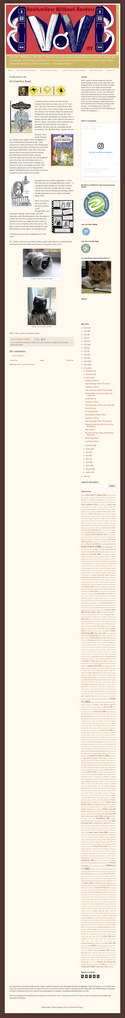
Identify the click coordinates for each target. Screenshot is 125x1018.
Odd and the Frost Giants (88, 830)
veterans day (101, 952)
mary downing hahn (86, 790)
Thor (99, 936)
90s (82, 500)
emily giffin (110, 623)
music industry (85, 816)
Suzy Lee (103, 924)
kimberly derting (87, 744)
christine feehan (111, 584)
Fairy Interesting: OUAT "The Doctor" (98, 384)
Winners (83, 962)
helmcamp (113, 673)
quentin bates (112, 853)
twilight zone (106, 945)
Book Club (90, 544)
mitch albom (110, 811)
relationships (103, 869)
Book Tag (89, 549)
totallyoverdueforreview (88, 943)
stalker (85, 906)
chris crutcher (90, 584)
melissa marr (100, 802)
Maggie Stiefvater (92, 779)
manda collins (98, 781)
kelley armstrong (106, 737)
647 (108, 497)
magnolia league (109, 779)
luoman (66, 1007)
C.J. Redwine (110, 563)
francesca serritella (86, 645)
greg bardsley (110, 661)
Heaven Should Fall (91, 438)
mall (82, 781)
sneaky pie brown (91, 897)
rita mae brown (96, 873)
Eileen (83, 619)
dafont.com (48, 988)
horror (106, 680)
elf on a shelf (93, 619)
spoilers (105, 901)
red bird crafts (94, 869)
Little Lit (90, 772)
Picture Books (98, 846)
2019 (86, 344)
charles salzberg (105, 579)
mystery (96, 816)
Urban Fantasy (94, 948)
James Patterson (95, 691)
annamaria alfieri (108, 523)
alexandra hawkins (86, 509)
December (89, 371)
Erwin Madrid (88, 631)
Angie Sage (104, 518)
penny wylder (106, 841)
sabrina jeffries (94, 885)
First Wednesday (104, 640)
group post (92, 666)
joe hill (96, 716)
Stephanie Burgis (85, 908)
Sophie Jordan (106, 899)
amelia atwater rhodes (93, 516)
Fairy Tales (98, 633)
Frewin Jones (90, 647)
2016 (86, 354)
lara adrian (93, 746)
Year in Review (109, 964)
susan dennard (96, 920)
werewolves (101, 957)
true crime (84, 945)
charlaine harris (96, 577)
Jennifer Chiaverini (108, 702)
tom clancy (94, 941)
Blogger (80, 1007)
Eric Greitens (107, 626)
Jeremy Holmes (96, 707)
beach (108, 534)
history (97, 677)
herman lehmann (87, 675)
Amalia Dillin (92, 514)
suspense (83, 924)
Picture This (110, 846)
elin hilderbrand (104, 619)
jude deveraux (101, 725)
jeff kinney (99, 699)
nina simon (111, 825)
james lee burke (106, 689)
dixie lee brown (91, 610)
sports (111, 901)
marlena (90, 788)
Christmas (86, 587)
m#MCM (106, 776)
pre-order (83, 851)
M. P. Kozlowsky (96, 776)
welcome (107, 955)
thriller (105, 936)
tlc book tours (110, 938)
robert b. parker (109, 876)
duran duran (99, 614)
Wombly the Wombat (16, 345)
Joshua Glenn (91, 723)
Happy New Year (88, 670)
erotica (113, 628)
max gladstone (112, 795)
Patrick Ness (84, 841)
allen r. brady (105, 509)
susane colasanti (87, 922)
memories (102, 804)
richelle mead (110, 871)
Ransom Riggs (94, 862)
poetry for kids (92, 848)
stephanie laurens (97, 908)
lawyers (85, 756)
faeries (107, 631)
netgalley (105, 821)
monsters (83, 813)
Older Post (70, 360)
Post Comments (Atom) (26, 364)
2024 (86, 335)
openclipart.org (14, 988)
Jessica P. (98, 711)
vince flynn (110, 952)
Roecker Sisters (102, 880)
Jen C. (106, 699)
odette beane (100, 830)
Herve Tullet (97, 675)
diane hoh (107, 607)
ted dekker (99, 929)
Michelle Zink (85, 809)
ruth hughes (84, 885)
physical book (87, 846)
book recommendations (106, 544)
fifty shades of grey (105, 638)
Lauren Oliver (98, 753)
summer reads (85, 918)
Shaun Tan (113, 892)
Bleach (97, 539)
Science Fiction (100, 888)
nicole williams (101, 825)
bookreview (84, 554)
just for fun (105, 730)
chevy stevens (99, 582)
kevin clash (108, 739)
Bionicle (91, 539)
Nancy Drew (88, 818)
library (97, 760)
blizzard (103, 539)
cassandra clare (110, 568)
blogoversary (95, 541)
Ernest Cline (104, 628)
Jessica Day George (104, 709)
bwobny (112, 177)
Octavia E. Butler (109, 828)
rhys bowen (101, 871)
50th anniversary (100, 497)
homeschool (97, 680)
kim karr (113, 742)
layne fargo (112, 756)
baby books (104, 530)
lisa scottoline (105, 770)
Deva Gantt (90, 607)
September (89, 445)
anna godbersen (105, 521)
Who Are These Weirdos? (26, 70)
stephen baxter (85, 911)
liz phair (99, 772)
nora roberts (84, 828)
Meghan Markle (103, 800)
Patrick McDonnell (108, 839)
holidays (103, 677)
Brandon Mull (104, 556)
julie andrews (85, 728)
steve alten (95, 913)
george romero (105, 654)
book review (87, 546)
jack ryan (88, 689)
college (83, 593)
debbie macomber (94, 605)
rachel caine (90, 858)
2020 (86, 341)
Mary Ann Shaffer (99, 788)
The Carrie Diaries (106, 934)
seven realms (110, 890)
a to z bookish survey (93, 500)
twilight (98, 945)
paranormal (90, 837)
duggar (111, 612)
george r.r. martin (93, 654)
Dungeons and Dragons (87, 614)
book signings (106, 547)
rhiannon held (91, 871)
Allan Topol (97, 509)
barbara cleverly (104, 532)
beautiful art (90, 537)
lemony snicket (98, 758)
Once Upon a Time (96, 832)
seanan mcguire (87, 890)
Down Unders (32, 342)
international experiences (104, 684)
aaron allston (106, 500)
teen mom (108, 929)
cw (109, 598)
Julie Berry (94, 728)
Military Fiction (86, 811)
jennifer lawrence (86, 704)
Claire (92, 591)
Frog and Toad (107, 647)
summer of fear (108, 915)
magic (101, 779)
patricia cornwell (85, 839)
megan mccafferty (92, 800)
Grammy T (87, 661)
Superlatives (112, 918)
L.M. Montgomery (109, 744)
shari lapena (104, 892)
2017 (86, 351)
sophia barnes (96, 899)
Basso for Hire (91, 534)
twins (114, 945)
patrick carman (97, 839)
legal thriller (87, 758)
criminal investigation (94, 598)
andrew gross (105, 516)
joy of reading (85, 725)
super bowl (95, 918)
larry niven (102, 746)
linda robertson (102, 765)
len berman (109, 758)
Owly (82, 837)
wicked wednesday (107, 959)
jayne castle (84, 699)
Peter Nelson (91, 844)
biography (83, 539)
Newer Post (14, 360)
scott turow (112, 887)
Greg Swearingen (93, 663)
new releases (104, 823)
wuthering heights (92, 964)
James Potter (106, 691)
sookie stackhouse (86, 899)
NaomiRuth (64, 342)
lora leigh (97, 774)
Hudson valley (95, 682)
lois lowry (90, 774)
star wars (92, 906)
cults (104, 598)
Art (87, 528)
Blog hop (111, 539)
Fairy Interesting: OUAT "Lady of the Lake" (100, 405)
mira (95, 811)
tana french (112, 927)
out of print (100, 835)
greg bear (83, 663)
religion (111, 869)
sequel (96, 890)
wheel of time (95, 959)
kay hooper (92, 737)
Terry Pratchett (99, 931)
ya (100, 964)
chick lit (107, 582)
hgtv (105, 675)
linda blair (84, 765)
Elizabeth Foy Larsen (93, 621)
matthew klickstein (89, 793)
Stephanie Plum (109, 908)
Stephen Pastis (109, 911)
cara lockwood (97, 565)
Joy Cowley (110, 723)
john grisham (107, 718)
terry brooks (89, 931)
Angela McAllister (94, 518)
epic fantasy (97, 626)
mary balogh (110, 788)
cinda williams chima (104, 589)
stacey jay (105, 904)
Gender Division (103, 651)
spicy (98, 901)
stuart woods (103, 913)
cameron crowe (85, 565)
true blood (108, 943)
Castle (82, 570)
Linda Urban (112, 765)
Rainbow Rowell (108, 860)
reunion (83, 871)
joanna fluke (100, 714)
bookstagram (105, 554)
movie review (93, 814)
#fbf (82, 495)
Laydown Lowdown (92, 380)
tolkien (83, 941)
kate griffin (105, 735)
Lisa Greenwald (109, 767)
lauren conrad (85, 751)
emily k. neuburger (86, 626)
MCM (95, 797)
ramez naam (84, 862)
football (113, 640)
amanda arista (104, 514)
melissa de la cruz (89, 802)
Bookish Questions (96, 552)
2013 (86, 365)
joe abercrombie (86, 716)
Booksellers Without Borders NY (95, 177)
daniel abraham (109, 600)
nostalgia (92, 828)
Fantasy (92, 635)
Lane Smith (84, 746)
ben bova (99, 537)
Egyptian (111, 617)
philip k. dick (101, 844)
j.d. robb (99, 686)
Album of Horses (98, 507)
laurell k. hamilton (86, 748)
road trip (89, 876)
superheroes (103, 918)
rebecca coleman (99, 866)
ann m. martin (85, 521)
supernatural (86, 920)
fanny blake (84, 635)
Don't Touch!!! (90, 429)
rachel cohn (99, 858)
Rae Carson (98, 860)
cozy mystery (109, 596)
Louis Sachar (106, 774)
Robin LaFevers (91, 880)
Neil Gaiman (97, 821)
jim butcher (109, 711)
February (89, 469)
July (87, 452)
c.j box (93, 563)
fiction (93, 638)
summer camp (96, 915)
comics (89, 593)
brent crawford (94, 559)
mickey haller (96, 809)
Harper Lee (107, 670)
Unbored (85, 948)
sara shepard (103, 885)
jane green (99, 693)
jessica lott (89, 711)
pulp (104, 853)
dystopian (108, 614)
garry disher (107, 649)
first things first (92, 640)
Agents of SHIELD (107, 502)
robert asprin (98, 876)
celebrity (97, 572)
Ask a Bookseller (95, 70)
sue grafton (112, 913)
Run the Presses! (90, 408)
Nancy (114, 816)
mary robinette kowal (110, 790)
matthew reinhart (102, 793)
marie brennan (104, 786)
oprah (93, 835)
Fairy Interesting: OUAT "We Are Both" (98, 421)
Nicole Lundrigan (90, 825)
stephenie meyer (85, 913)
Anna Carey (95, 521)
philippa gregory (111, 844)
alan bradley (101, 504)
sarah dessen (89, 887)
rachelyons (85, 860)
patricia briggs (109, 837)
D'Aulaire (90, 600)
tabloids (94, 927)
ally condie (91, 511)
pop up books (110, 848)
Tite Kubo (95, 938)
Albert (110, 504)
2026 (86, 328)
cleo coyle (101, 591)
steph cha (110, 906)
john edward (90, 718)
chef (91, 582)
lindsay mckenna (87, 767)
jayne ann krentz (108, 696)
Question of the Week (89, 855)
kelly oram (91, 739)
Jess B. (106, 707)
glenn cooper (89, 658)
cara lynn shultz (108, 565)
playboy (83, 848)
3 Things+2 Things (88, 497)
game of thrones (96, 649)
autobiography (93, 530)
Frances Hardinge (108, 642)
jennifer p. (97, 704)
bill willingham (109, 537)
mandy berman (109, 781)
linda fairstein (92, 765)
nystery (99, 828)
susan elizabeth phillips (109, 920)
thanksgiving (94, 934)
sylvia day (86, 927)
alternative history (101, 511)
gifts (94, 656)
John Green (99, 718)
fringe (98, 647)
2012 (86, 368)
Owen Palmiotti (109, 835)
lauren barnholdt (98, 748)
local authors (107, 772)
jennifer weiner (108, 704)
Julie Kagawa (112, 728)
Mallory (88, 781)
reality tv (90, 866)
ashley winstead (95, 528)
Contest (107, 594)
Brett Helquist (105, 559)
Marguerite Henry (93, 786)
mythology (106, 816)
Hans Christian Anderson (109, 668)
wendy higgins (91, 957)
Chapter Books (96, 575)
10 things (98, 495)
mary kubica (98, 790)
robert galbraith (96, 878)
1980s (108, 495)
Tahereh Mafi (102, 927)
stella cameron (101, 906)
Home (10, 70)
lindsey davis (98, 767)
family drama (109, 633)
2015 (86, 358)
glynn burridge (112, 658)
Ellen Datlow (106, 621)
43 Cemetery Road (91, 411)
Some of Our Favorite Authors (74, 70)
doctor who (101, 610)
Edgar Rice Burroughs (100, 617)
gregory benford (104, 663)
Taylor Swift (86, 929)
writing (83, 964)
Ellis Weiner (91, 623)
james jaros (96, 689)
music (110, 814)
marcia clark (91, 783)
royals (112, 883)
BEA (101, 534)
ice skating (113, 682)
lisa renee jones (94, 769)
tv (90, 945)
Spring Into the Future (87, 904)
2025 (86, 331)
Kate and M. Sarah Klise (44, 342)
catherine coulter (102, 570)
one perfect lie (112, 832)
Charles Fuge (84, 579)
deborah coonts (106, 605)
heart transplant (103, 673)
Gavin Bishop (92, 651)
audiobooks (105, 528)
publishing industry (96, 853)
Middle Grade (56, 342)
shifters (85, 894)
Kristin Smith (97, 744)
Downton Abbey (90, 612)
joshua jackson (101, 723)
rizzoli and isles (106, 874)
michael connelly (108, 806)
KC (98, 737)
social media (110, 897)
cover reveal (99, 596)
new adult (95, 823)
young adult (86, 966)
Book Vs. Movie (100, 549)
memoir (93, 804)
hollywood (87, 680)
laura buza (110, 746)
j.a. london (91, 686)
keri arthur (99, 739)
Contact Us (111, 70)
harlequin (98, 670)
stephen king (97, 911)
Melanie (113, 800)
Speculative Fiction (88, 901)
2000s (114, 495)
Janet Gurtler (97, 696)
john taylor (92, 721)
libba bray (90, 760)
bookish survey (109, 552)
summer (86, 915)
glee (82, 658)
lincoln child (101, 763)
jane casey (91, 693)
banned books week (21, 342)
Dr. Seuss (103, 612)
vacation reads (91, 950)
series (102, 890)
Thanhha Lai (84, 934)
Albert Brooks (85, 507)
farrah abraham (103, 635)
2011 (85, 476)
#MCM (88, 495)
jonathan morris (102, 721)
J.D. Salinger (107, 686)
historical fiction (88, 677)
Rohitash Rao (112, 880)
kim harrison (105, 742)
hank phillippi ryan (94, 668)
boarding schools (106, 541)
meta (85, 806)
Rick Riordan (85, 874)
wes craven (110, 957)
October (88, 378)
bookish (110, 549)
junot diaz (85, 730)
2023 (86, 338)
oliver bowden (110, 830)
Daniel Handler (85, 603)
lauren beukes (109, 748)
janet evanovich (86, 696)
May (87, 459)
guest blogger (105, 666)
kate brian (96, 735)
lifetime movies (92, 763)
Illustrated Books (89, 684)
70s (113, 497)
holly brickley (112, 677)
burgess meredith (101, 561)
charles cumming (109, 577)
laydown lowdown (96, 756)
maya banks (87, 797)
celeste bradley (106, 572)
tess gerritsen (109, 931)
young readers (99, 967)
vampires (103, 950)
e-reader (89, 617)
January (88, 472)
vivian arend (84, 955)
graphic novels (99, 661)
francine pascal (98, 645)
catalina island (91, 570)
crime (83, 598)
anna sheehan (97, 523)
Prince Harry (105, 851)
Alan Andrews (87, 504)
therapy (93, 936)
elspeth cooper (101, 623)
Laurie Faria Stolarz (110, 753)
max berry (102, 795)
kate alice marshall (103, 732)
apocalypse (105, 525)
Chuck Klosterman (92, 589)
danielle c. (94, 603)
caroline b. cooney (98, 568)
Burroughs (111, 561)
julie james (103, 728)
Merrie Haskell (111, 804)
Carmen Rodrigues (86, 568)
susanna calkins (98, 922)
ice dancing (104, 682)
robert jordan (106, 878)
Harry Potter (92, 673)
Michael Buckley (95, 806)
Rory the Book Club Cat (49, 70)
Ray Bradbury (104, 862)
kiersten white (95, 742)
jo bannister (91, 714)
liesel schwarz (106, 760)
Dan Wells (99, 600)
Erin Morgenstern (93, 628)
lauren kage (107, 751)
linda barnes (110, 763)
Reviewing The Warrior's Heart (95, 415)
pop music (101, 848)
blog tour (84, 541)
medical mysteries (104, 797)
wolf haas (92, 962)
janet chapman (109, 693)
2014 (86, 361)
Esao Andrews (98, 631)
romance (86, 883)
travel (100, 943)
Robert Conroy (85, 878)
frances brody (97, 642)
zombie (110, 966)
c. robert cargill (85, 563)
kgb (115, 739)
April (88, 462)
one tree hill (86, 835)
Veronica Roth (91, 952)
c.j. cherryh (101, 563)
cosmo (114, 593)
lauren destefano (96, 751)
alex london (109, 507)
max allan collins (92, 795)
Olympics (83, 832)
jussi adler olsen (95, 730)
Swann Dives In (90, 398)
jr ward (93, 725)
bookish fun (84, 552)
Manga (83, 783)
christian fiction (100, 584)
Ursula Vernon (105, 948)
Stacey (98, 904)
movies (103, 814)
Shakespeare (84, 892)
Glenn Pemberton (100, 658)
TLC (102, 938)
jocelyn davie (110, 714)
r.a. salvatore (107, 855)
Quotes (100, 855)
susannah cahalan (109, 922)
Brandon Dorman (93, 556)
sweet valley (112, 925)
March (88, 465)
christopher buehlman (100, 586)
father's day (112, 635)
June (87, 455)
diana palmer (99, 607)
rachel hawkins (109, 858)
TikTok (89, 938)
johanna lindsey (105, 716)
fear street (85, 638)
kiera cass (85, 742)
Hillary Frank (112, 675)
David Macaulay (105, 603)
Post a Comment (17, 356)
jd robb (92, 699)
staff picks (113, 904)
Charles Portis (94, 579)
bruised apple (90, 561)
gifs (90, 656)
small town (107, 894)
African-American (95, 502)
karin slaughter (92, 732)
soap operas (101, 897)
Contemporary (97, 594)
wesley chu (84, 959)
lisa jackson (84, 769)
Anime (112, 518)
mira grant (101, 811)
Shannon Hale (94, 892)
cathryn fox (90, 572)
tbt (93, 929)
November (89, 374)
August (88, 449)
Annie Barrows (96, 525)
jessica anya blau (92, 709)
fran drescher (87, 642)
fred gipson (108, 645)
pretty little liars (93, 851)
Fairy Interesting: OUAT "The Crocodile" (99, 390)
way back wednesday (96, 955)
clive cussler (110, 591)
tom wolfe (108, 941)
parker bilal (99, 837)
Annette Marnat (85, 525)
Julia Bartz (111, 725)
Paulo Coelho (95, 841)
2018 (86, 348)
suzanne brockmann (93, 924)
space (114, 899)
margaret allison (103, 783)
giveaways (110, 656)
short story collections (96, 894)
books (94, 554)
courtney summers (88, 596)
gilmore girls (101, 656)
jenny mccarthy (85, 707)
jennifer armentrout (96, 702)
